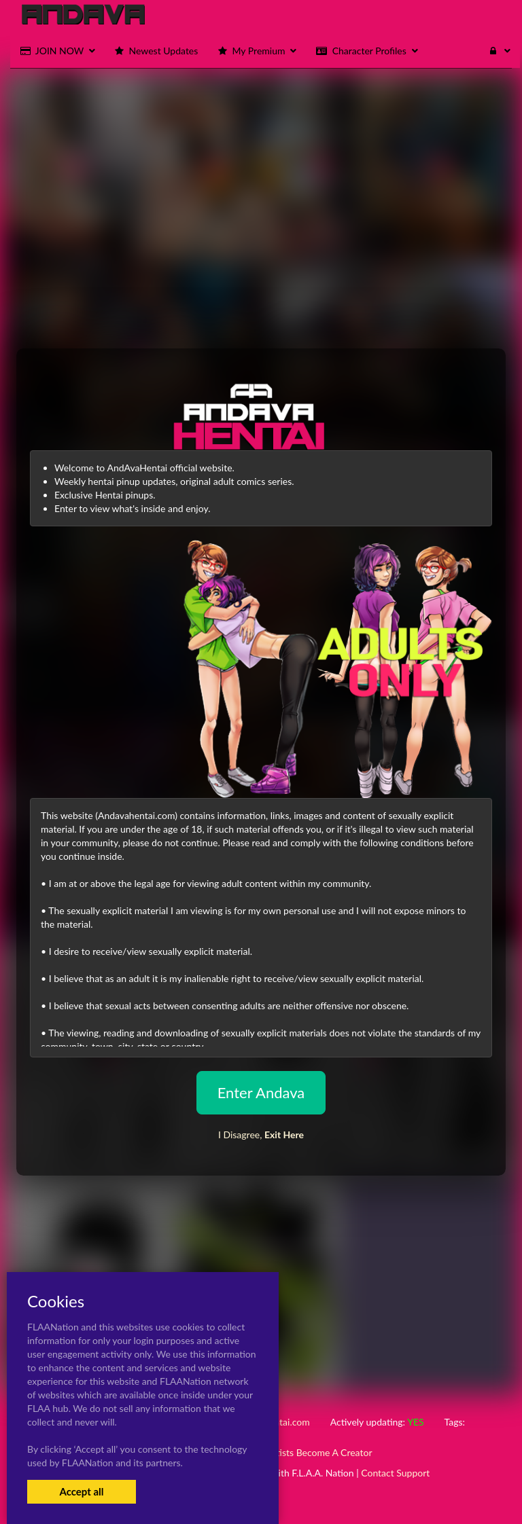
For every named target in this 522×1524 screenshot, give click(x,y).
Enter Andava (261, 1092)
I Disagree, (261, 1134)
